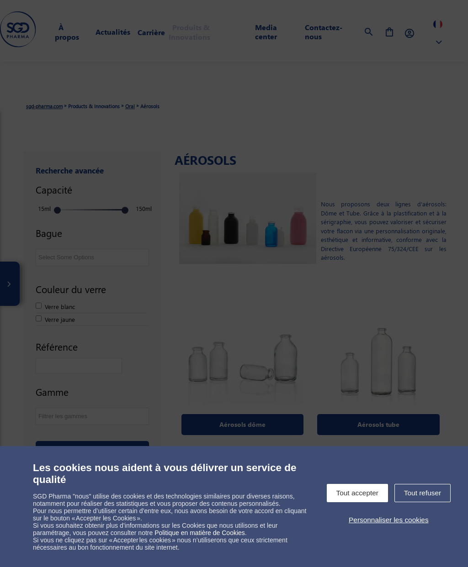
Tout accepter (357, 493)
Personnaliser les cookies (389, 520)
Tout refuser (422, 493)
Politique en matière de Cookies (199, 532)
